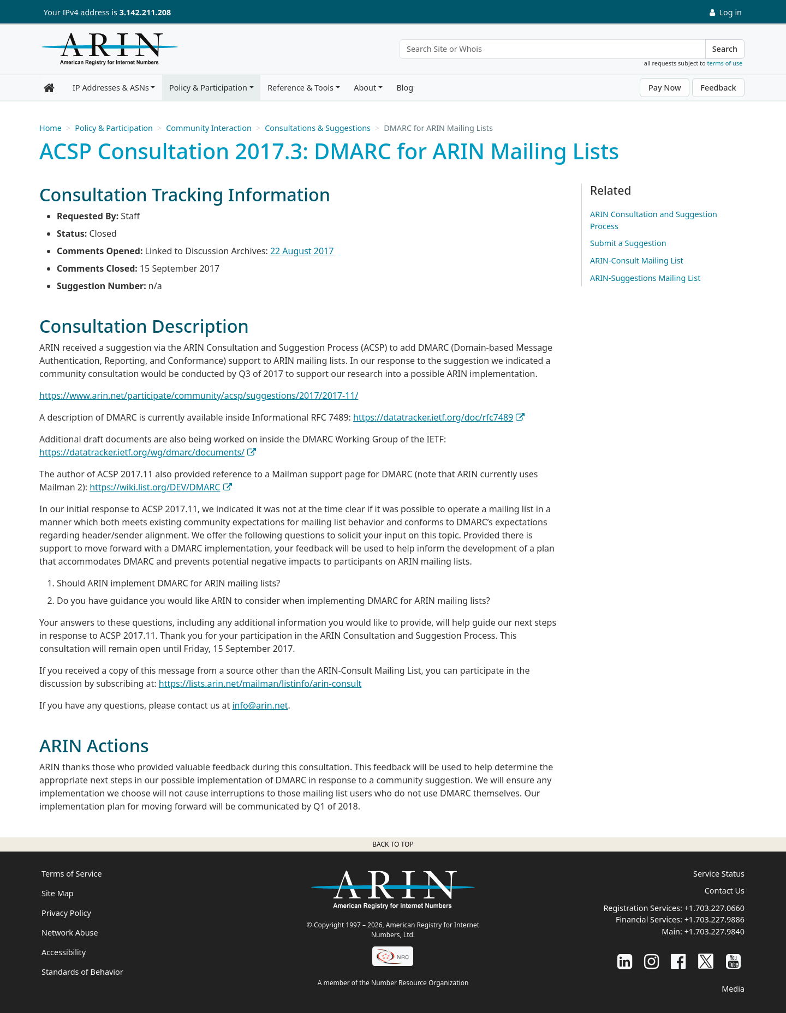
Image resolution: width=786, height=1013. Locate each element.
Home (50, 128)
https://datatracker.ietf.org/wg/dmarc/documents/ (142, 452)
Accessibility (63, 952)
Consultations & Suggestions (318, 128)
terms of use (725, 63)
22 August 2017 (302, 251)
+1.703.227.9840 (714, 931)
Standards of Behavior (82, 972)
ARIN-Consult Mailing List (636, 260)
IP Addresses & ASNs (111, 87)
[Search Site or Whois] (553, 49)
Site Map (57, 893)
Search (724, 49)
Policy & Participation (208, 87)
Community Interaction (209, 128)
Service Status (719, 873)
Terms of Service (71, 873)
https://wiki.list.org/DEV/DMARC (155, 487)
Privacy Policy (66, 913)
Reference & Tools (300, 87)
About (365, 87)
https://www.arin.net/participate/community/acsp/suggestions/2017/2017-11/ (199, 395)
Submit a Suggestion (628, 243)
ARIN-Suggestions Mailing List (645, 278)
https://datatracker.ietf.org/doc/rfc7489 (433, 417)
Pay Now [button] (664, 87)
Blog (404, 87)
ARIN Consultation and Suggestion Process (653, 220)
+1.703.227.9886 (714, 919)
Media (733, 989)
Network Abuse (69, 932)
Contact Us (725, 890)
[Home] (106, 52)
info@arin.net (260, 705)
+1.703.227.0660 (714, 908)
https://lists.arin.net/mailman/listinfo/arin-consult (260, 684)
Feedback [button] (718, 87)
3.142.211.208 (145, 12)
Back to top (392, 844)
